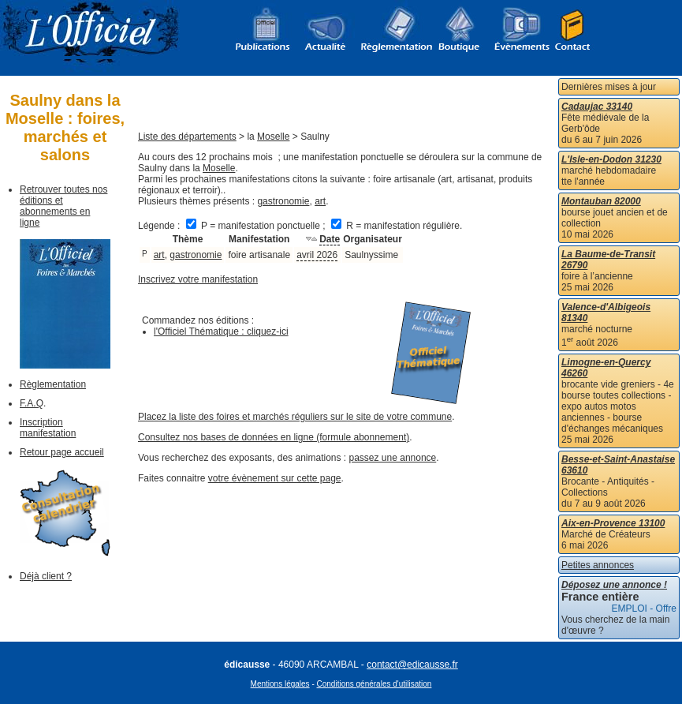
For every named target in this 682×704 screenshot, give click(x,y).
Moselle (273, 136)
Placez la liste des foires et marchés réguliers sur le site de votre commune (295, 416)
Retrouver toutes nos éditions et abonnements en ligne (63, 206)
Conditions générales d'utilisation (374, 684)
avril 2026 (316, 254)
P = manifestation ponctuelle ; (257, 225)
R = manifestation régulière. (396, 225)
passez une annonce (393, 457)
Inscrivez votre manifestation (198, 279)
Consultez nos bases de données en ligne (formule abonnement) (273, 437)
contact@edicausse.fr (412, 664)
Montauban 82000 (601, 201)
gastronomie (283, 201)
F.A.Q (31, 403)
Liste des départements (187, 136)
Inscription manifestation (48, 428)
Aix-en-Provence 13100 (613, 523)
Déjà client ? (46, 576)
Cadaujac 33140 (596, 106)
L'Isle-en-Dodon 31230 (611, 159)
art (320, 201)
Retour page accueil (62, 452)
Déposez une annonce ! (614, 584)
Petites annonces (597, 565)
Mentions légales (280, 684)
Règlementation (53, 384)
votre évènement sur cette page (274, 478)
